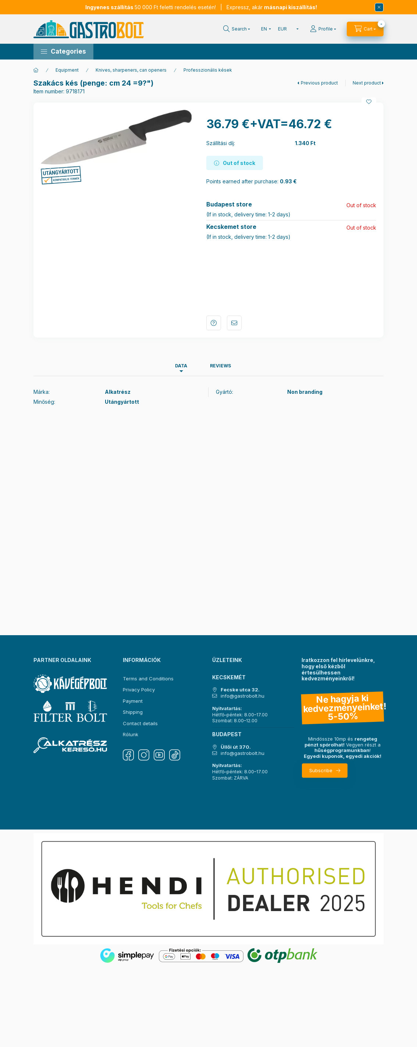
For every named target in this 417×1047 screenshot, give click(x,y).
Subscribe (320, 770)
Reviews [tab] (220, 365)
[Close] (379, 7)
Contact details (140, 723)
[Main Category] (36, 70)
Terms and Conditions (148, 678)
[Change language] (264, 29)
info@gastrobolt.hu (242, 696)
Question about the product (213, 323)
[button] (63, 52)
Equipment (67, 70)
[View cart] (365, 29)
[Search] (236, 29)
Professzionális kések (207, 70)
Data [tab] (181, 365)
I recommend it (234, 323)
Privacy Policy (139, 689)
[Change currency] (287, 29)
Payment (133, 701)
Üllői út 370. (236, 747)
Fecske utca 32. (240, 689)
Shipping (133, 712)
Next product (367, 83)
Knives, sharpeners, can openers (131, 70)
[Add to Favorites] (368, 101)
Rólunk (130, 734)
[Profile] (323, 29)
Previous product (319, 83)
